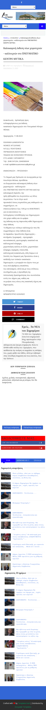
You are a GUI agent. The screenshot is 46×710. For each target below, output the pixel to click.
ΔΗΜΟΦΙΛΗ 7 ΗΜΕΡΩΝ (23, 456)
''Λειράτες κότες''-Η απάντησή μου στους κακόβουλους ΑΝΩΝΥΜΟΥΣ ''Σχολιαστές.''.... (27, 532)
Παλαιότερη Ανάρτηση (32, 422)
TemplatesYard (24, 699)
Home (5, 38)
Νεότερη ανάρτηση (11, 422)
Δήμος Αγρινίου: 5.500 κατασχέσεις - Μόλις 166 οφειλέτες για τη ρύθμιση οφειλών (28, 552)
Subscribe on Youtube (23, 443)
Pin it (14, 313)
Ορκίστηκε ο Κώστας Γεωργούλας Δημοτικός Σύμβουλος (25, 673)
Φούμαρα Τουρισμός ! (21, 499)
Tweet (14, 307)
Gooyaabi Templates (23, 702)
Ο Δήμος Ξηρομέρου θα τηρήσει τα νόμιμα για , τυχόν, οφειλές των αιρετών (27, 481)
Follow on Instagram (23, 449)
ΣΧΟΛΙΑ (37, 456)
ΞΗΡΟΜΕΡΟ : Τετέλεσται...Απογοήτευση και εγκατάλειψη (25, 511)
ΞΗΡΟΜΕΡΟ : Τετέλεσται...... (25, 489)
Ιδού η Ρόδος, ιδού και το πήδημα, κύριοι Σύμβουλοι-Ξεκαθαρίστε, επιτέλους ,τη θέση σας (26, 471)
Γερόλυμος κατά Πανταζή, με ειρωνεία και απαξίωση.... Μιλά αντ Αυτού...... (28, 651)
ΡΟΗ (8, 456)
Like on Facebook (23, 438)
